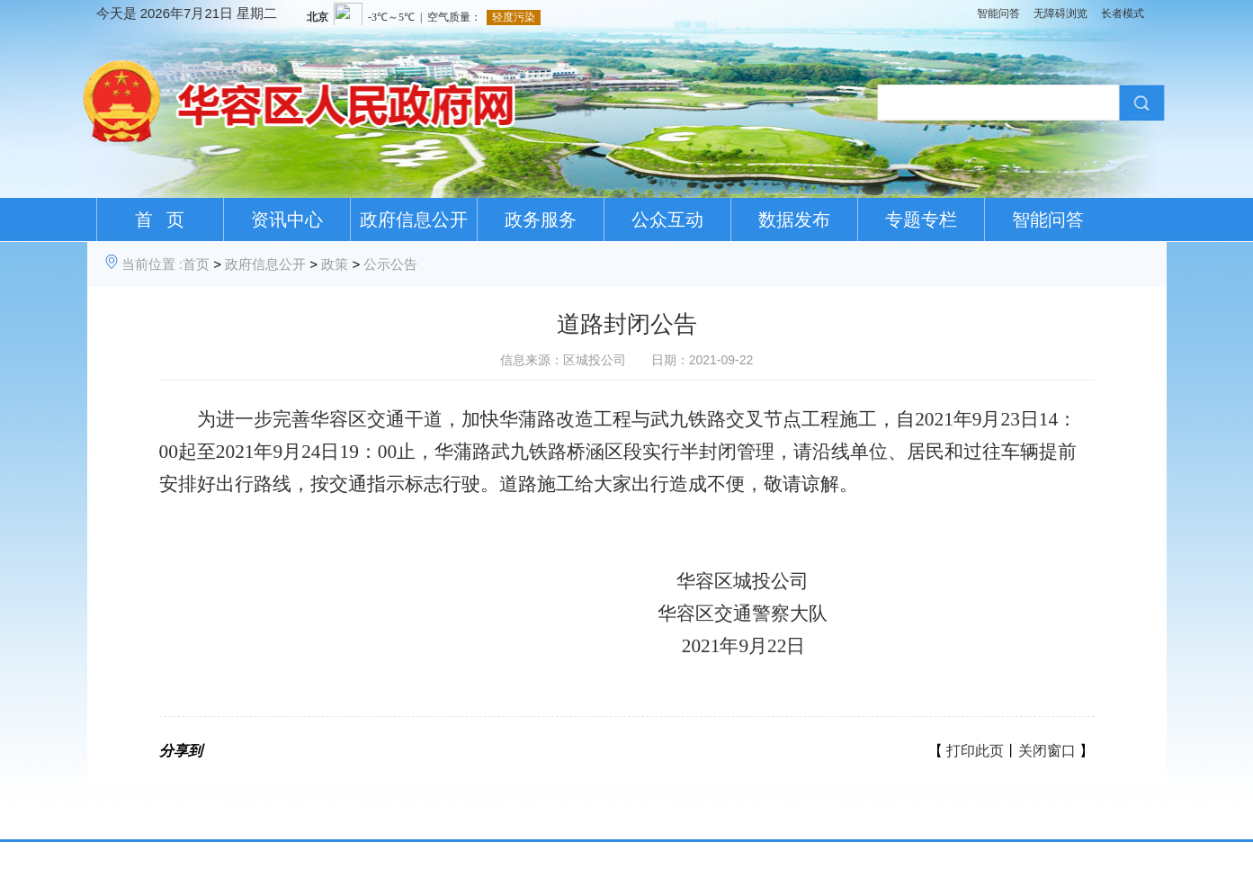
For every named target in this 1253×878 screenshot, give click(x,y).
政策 (334, 264)
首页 (196, 264)
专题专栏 (921, 219)
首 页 (159, 219)
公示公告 (390, 264)
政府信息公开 (414, 219)
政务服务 (541, 219)
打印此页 (975, 750)
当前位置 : (152, 264)
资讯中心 (287, 219)
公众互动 (667, 219)
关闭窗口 (1047, 750)
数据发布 (794, 219)
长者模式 (1122, 13)
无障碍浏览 (1060, 13)
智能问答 (998, 13)
